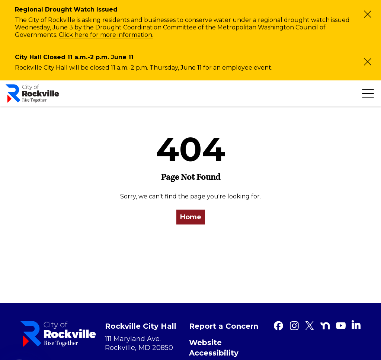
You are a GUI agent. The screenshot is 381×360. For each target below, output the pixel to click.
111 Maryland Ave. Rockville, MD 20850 (139, 343)
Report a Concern (223, 326)
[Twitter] (309, 326)
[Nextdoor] (325, 326)
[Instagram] (294, 326)
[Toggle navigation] (368, 93)
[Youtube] (341, 326)
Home (190, 217)
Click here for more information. (106, 34)
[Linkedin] (356, 324)
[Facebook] (278, 326)
